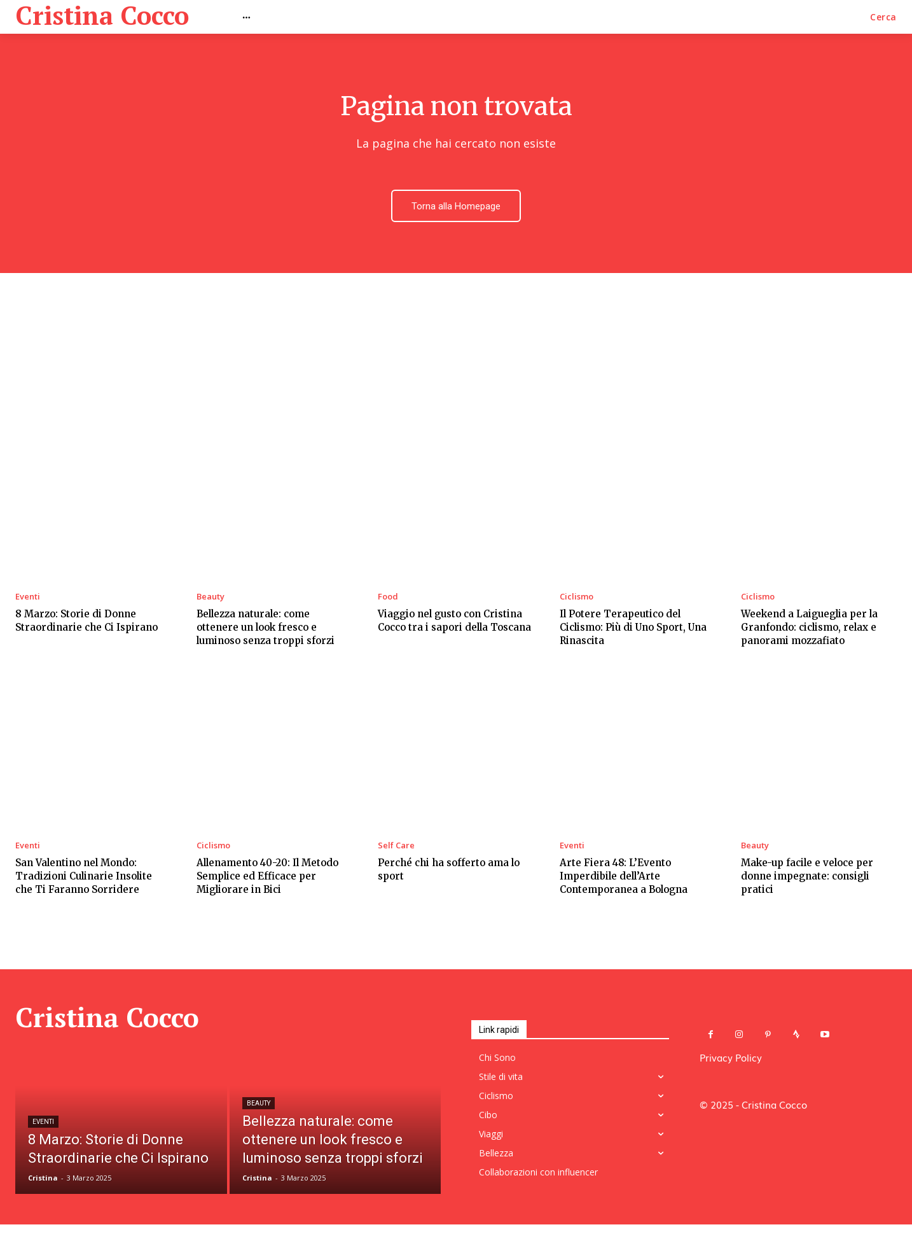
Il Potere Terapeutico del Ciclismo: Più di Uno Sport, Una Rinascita (633, 629)
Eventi (27, 598)
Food (388, 598)
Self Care (396, 848)
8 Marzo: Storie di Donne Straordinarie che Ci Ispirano (86, 622)
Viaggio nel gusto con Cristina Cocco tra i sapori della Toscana (454, 622)
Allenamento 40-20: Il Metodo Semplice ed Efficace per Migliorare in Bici (267, 878)
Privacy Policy (731, 1060)
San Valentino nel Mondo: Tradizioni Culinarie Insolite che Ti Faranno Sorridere (83, 878)
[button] (883, 17)
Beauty (211, 598)
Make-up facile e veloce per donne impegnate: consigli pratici (807, 878)
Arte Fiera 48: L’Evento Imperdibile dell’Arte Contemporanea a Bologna (623, 878)
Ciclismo (576, 598)
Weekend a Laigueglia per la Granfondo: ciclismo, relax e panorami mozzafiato (809, 629)
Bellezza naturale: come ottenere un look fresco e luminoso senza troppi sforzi (266, 629)
